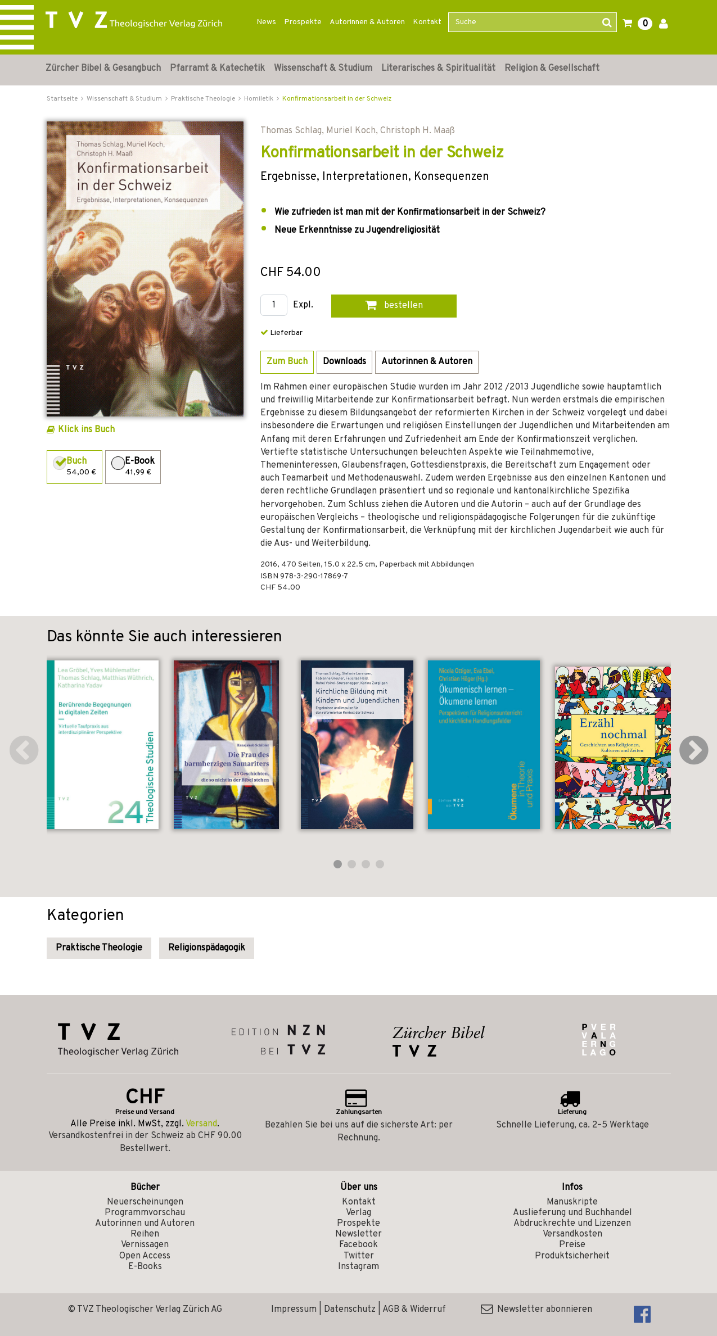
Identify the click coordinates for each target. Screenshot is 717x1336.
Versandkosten (572, 1234)
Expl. (303, 305)
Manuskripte (572, 1202)
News (266, 22)
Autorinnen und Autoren (145, 1223)
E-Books (145, 1266)
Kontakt (427, 22)
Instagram (358, 1266)
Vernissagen (145, 1245)
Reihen (144, 1234)
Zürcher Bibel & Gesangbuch (103, 68)
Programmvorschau (145, 1213)
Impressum (294, 1309)
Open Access (144, 1256)
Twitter (359, 1256)
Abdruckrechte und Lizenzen (572, 1223)
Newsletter (358, 1234)
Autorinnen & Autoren (367, 22)
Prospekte (303, 22)
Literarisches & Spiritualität (438, 68)
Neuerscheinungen (145, 1202)
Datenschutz (350, 1309)
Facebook (358, 1245)
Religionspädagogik (206, 948)
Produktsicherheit (572, 1256)
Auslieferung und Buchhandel (572, 1213)
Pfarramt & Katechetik (217, 68)
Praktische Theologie (99, 948)
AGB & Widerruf (414, 1309)
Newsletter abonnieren (536, 1309)
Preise (572, 1245)
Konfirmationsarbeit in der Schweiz (336, 98)
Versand (201, 1124)
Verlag (358, 1213)
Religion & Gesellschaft (551, 68)
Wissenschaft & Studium (323, 68)
